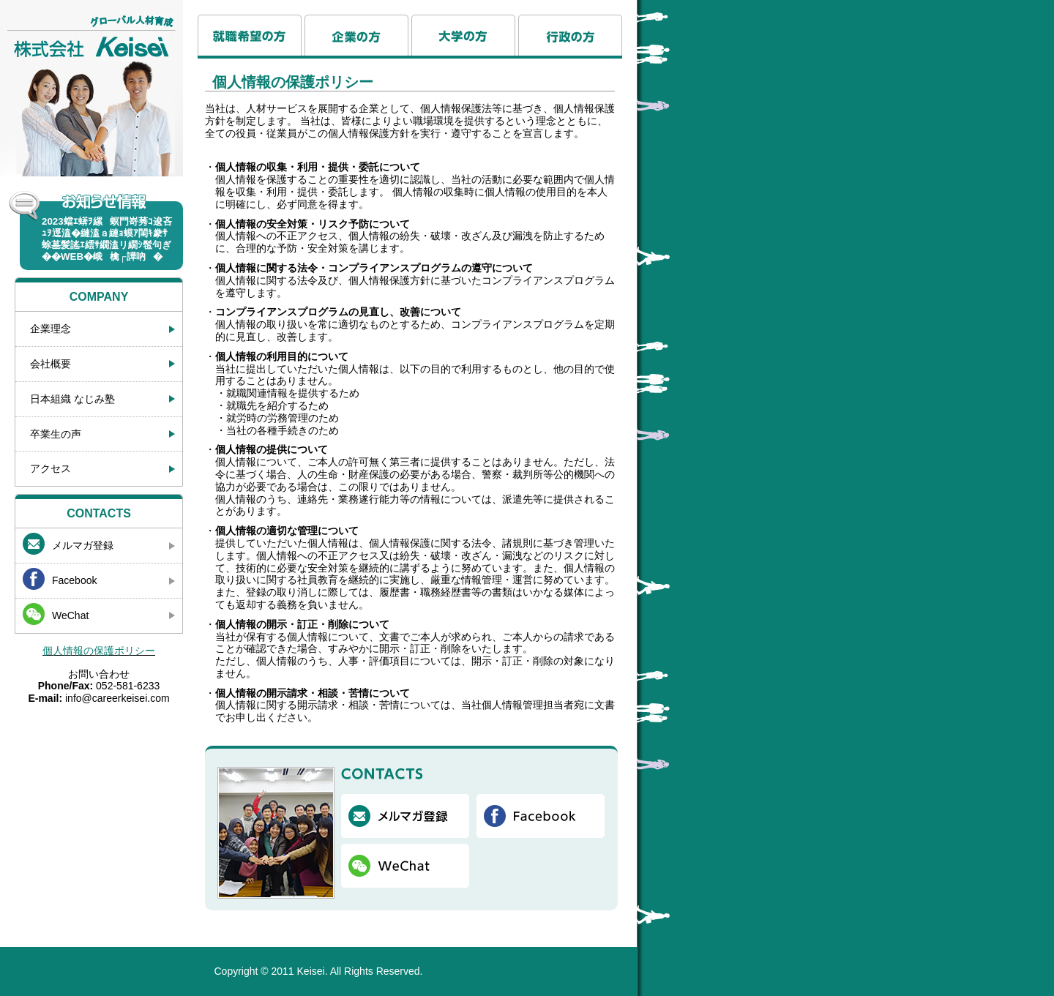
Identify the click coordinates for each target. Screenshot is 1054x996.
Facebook (74, 580)
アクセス (50, 468)
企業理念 (50, 328)
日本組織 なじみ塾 (72, 399)
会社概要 (50, 364)
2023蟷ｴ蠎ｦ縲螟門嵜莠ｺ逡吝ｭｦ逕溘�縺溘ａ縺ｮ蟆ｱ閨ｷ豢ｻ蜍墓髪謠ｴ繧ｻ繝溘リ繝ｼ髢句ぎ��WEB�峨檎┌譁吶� (107, 239)
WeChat (70, 615)
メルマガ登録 (82, 545)
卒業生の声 (55, 434)
